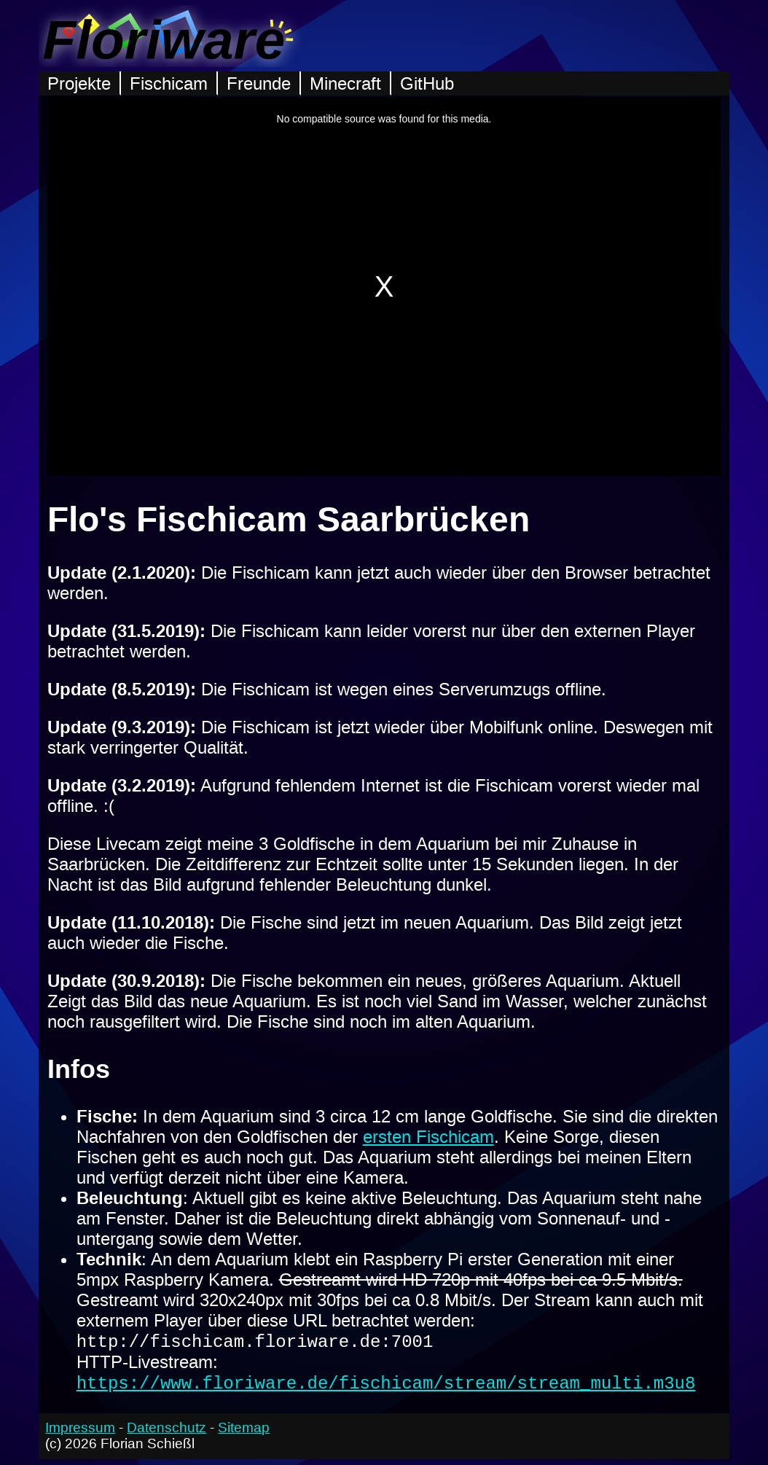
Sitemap (244, 1433)
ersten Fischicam (428, 1136)
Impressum (80, 1433)
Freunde (259, 83)
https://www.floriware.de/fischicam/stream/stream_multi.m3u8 (386, 1387)
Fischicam (169, 83)
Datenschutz (166, 1433)
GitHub (427, 83)
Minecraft (345, 83)
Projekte (79, 83)
